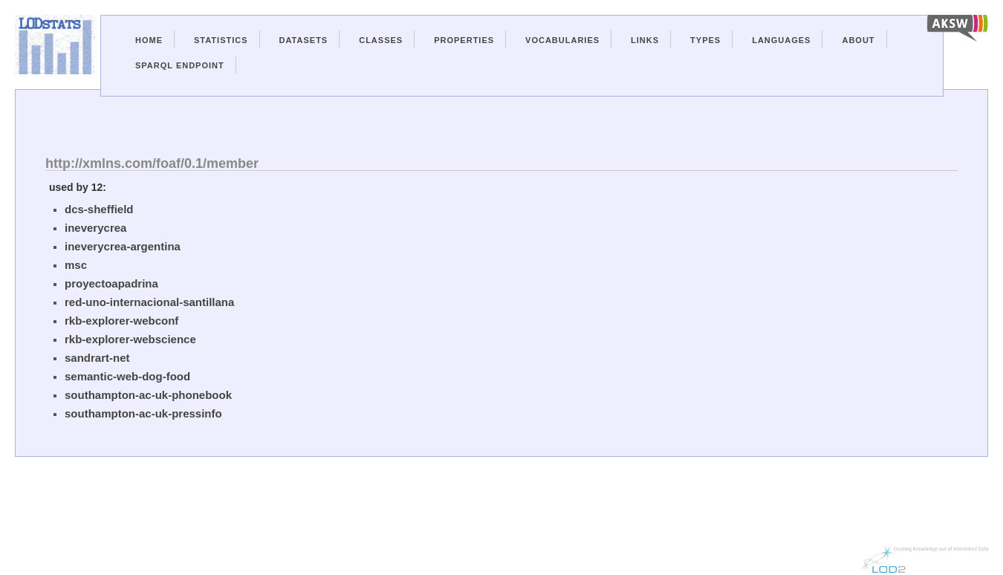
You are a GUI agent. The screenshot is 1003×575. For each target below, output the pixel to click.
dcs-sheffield (99, 209)
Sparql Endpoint (179, 65)
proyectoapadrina (111, 283)
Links (645, 40)
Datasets (303, 40)
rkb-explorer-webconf (121, 320)
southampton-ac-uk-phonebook (148, 395)
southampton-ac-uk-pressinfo (143, 413)
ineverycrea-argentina (123, 246)
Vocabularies (562, 40)
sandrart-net (97, 357)
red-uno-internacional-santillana (149, 302)
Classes (381, 40)
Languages (781, 40)
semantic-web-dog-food (127, 376)
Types (705, 40)
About (858, 40)
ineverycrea (95, 227)
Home (149, 40)
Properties (464, 40)
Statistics (221, 40)
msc (76, 265)
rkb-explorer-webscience (130, 339)
